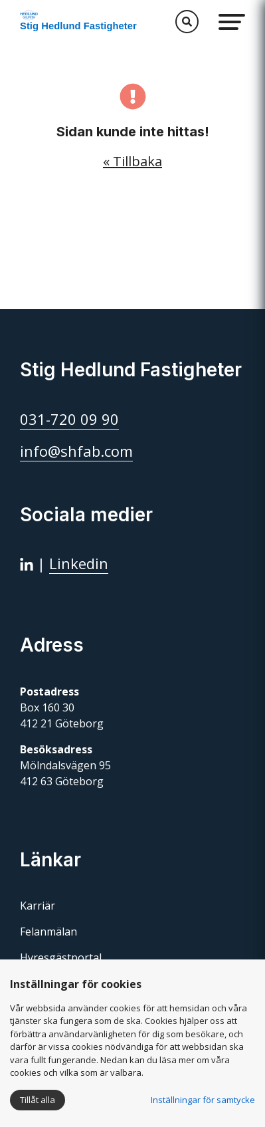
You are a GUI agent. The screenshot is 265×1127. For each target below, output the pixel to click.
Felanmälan (48, 931)
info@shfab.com (76, 451)
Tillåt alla (37, 1100)
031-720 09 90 (69, 419)
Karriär (37, 905)
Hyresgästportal (61, 957)
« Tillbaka (132, 161)
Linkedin (78, 563)
